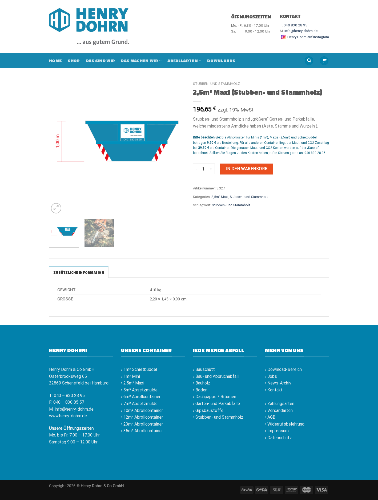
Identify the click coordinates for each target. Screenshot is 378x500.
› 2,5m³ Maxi (132, 383)
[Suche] (309, 60)
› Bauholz (201, 383)
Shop (74, 60)
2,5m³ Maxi (219, 197)
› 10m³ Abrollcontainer (142, 410)
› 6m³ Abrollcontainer (140, 396)
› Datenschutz (278, 437)
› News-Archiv (278, 383)
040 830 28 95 (295, 25)
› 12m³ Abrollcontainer (142, 417)
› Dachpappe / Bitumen (214, 396)
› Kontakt (274, 389)
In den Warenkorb (247, 168)
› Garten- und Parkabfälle (216, 403)
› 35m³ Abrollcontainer (142, 430)
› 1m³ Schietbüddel (139, 369)
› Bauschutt (204, 369)
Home (55, 60)
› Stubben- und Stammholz (218, 417)
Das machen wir (141, 60)
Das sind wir (100, 60)
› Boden (200, 389)
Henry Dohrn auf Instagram (304, 37)
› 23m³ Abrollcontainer (142, 424)
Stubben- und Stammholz (216, 83)
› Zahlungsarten (279, 403)
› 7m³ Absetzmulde (139, 403)
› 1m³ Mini (130, 376)
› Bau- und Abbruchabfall (216, 376)
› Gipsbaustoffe (208, 410)
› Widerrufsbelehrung (284, 424)
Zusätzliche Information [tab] (78, 272)
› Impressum (277, 430)
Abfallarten (184, 60)
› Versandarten (279, 410)
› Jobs (271, 376)
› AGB (270, 417)
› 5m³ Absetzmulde (139, 389)
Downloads (221, 60)
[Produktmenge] (203, 169)
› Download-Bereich (283, 369)
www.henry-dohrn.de (68, 415)
